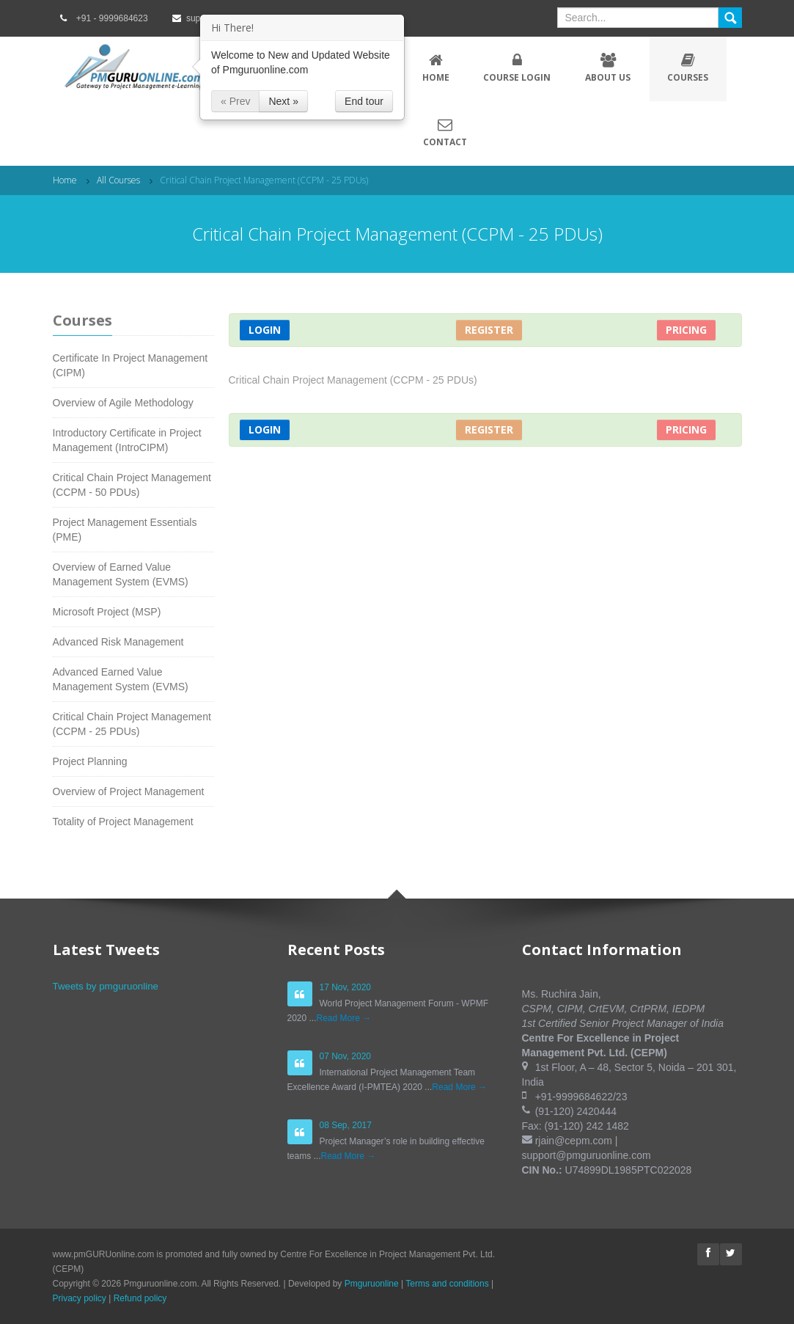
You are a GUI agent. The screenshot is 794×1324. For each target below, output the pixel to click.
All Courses (118, 180)
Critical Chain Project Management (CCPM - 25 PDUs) (264, 180)
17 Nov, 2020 (346, 987)
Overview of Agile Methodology (123, 403)
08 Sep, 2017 (346, 1125)
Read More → (344, 1018)
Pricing (686, 330)
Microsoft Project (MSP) (107, 612)
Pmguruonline (372, 1284)
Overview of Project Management (129, 791)
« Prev (235, 101)
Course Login (517, 68)
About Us (608, 68)
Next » (283, 101)
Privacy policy (79, 1298)
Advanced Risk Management (118, 642)
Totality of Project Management (123, 821)
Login (265, 330)
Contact (445, 132)
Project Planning (90, 761)
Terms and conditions (446, 1284)
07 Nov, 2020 (346, 1056)
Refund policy (140, 1298)
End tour (364, 101)
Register (489, 330)
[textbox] (637, 17)
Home (436, 68)
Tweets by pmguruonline (105, 986)
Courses (688, 68)
